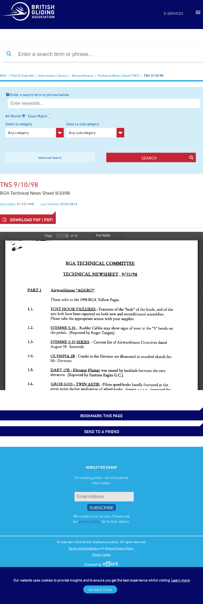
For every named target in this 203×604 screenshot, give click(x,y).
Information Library (53, 75)
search (167, 157)
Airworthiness (82, 75)
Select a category (34, 129)
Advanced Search (50, 157)
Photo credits (102, 554)
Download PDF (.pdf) (28, 219)
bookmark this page (101, 415)
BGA (3, 75)
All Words (13, 116)
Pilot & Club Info (22, 75)
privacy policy (90, 521)
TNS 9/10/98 (153, 75)
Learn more (180, 580)
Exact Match (37, 116)
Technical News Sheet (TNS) (118, 75)
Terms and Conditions (83, 548)
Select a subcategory (95, 129)
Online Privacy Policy (119, 548)
